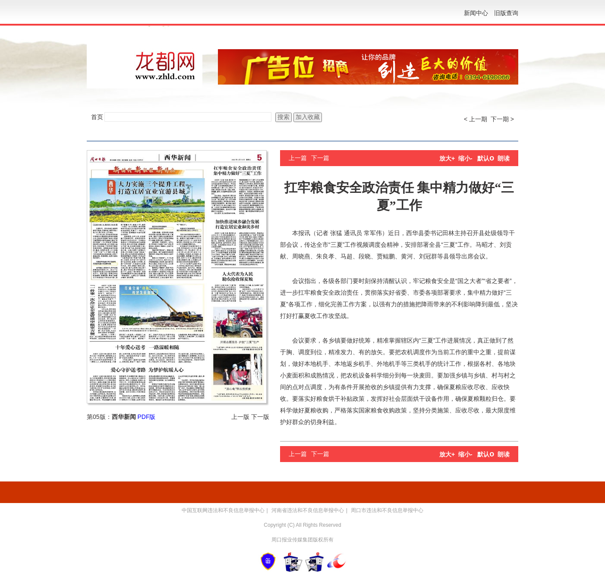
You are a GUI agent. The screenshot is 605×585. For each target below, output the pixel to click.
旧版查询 (506, 12)
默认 (485, 158)
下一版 (260, 416)
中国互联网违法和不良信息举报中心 (223, 510)
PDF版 (146, 416)
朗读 (504, 158)
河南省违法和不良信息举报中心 (307, 510)
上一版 (240, 416)
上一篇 (298, 157)
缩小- (465, 158)
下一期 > (502, 119)
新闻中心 (476, 12)
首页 (97, 116)
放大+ (447, 158)
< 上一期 (475, 119)
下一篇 (320, 157)
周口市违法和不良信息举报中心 (387, 510)
